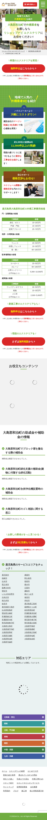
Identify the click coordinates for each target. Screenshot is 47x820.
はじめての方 (33, 771)
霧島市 (27, 591)
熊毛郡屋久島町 (30, 623)
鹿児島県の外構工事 (34, 51)
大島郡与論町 (7, 642)
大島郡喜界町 (7, 632)
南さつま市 (28, 594)
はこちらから (23, 68)
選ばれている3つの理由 (27, 775)
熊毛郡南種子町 (8, 623)
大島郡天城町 (7, 636)
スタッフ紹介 (8, 783)
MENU (43, 4)
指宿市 (27, 581)
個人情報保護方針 (37, 791)
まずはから (23, 341)
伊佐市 (27, 601)
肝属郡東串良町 (30, 613)
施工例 (24, 791)
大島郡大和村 (7, 626)
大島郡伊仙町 (29, 636)
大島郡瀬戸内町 (8, 629)
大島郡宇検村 (29, 626)
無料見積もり (30, 4)
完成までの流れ (23, 779)
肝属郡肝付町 (7, 620)
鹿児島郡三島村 (30, 604)
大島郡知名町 (29, 639)
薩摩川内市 (6, 588)
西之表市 (5, 585)
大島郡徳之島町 (30, 632)
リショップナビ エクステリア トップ (13, 51)
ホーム (4, 771)
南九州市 (5, 601)
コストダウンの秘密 (17, 771)
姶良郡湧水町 (29, 610)
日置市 (27, 588)
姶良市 (4, 604)
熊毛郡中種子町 (30, 620)
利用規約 (6, 791)
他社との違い (8, 779)
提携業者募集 (22, 787)
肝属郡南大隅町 (30, 617)
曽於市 (4, 591)
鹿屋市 (27, 575)
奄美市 (27, 597)
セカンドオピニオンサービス (28, 783)
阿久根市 (27, 578)
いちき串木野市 (8, 594)
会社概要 (33, 787)
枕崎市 (4, 578)
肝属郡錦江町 (7, 617)
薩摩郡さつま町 (30, 607)
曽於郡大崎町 (7, 613)
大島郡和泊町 (7, 639)
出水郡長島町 (7, 610)
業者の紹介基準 (9, 775)
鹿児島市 (5, 575)
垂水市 (27, 585)
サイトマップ (8, 787)
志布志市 (5, 597)
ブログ (15, 791)
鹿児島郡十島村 (8, 607)
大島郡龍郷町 (29, 629)
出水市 (4, 581)
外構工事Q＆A (37, 779)
